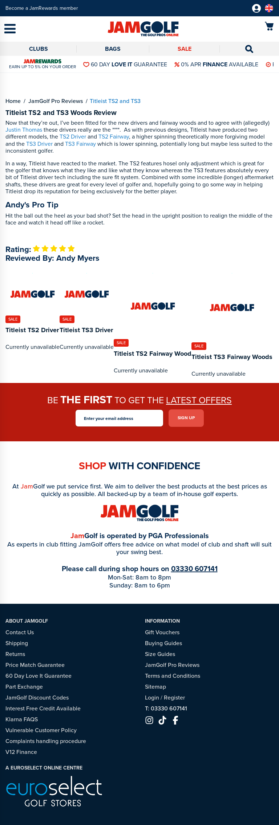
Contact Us (19, 632)
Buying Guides (163, 643)
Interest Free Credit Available (43, 708)
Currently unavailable (32, 346)
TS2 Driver (73, 136)
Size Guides (160, 654)
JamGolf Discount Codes (37, 697)
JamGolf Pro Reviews (172, 665)
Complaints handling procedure (45, 741)
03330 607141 (194, 568)
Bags (113, 49)
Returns (15, 654)
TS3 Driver (39, 144)
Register (174, 697)
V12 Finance (21, 752)
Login (152, 697)
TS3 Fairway (80, 144)
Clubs (38, 49)
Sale (184, 49)
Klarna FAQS (21, 719)
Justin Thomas (23, 129)
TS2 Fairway (113, 136)
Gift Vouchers (162, 632)
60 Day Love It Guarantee (38, 676)
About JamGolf (26, 621)
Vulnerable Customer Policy (41, 730)
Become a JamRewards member (41, 8)
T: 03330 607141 (166, 708)
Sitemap (155, 686)
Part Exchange (24, 686)
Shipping (16, 643)
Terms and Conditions (172, 676)
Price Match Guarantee (35, 665)
